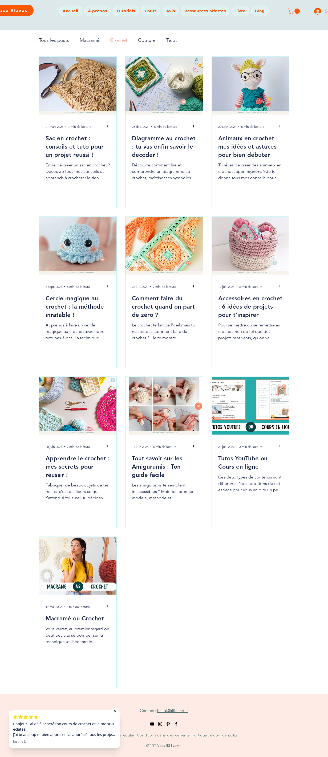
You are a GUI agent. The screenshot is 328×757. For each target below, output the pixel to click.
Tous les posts (54, 40)
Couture (147, 40)
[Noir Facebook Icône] (176, 724)
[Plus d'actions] (109, 126)
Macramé (89, 40)
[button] (97, 11)
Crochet (118, 40)
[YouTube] (152, 724)
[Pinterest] (168, 724)
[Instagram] (160, 724)
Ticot (171, 40)
